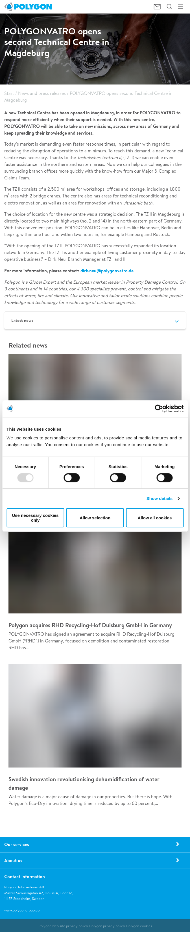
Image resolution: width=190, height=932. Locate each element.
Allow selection (95, 517)
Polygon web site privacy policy (63, 926)
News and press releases (42, 93)
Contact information (24, 876)
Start (9, 93)
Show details (160, 498)
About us (13, 860)
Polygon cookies (139, 926)
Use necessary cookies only (35, 517)
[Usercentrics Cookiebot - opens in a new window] (159, 408)
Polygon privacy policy (107, 926)
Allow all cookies (155, 517)
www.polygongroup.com (23, 910)
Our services (16, 844)
